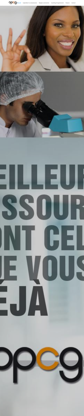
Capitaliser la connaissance (30, 3)
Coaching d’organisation (57, 3)
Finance (68, 3)
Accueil (19, 3)
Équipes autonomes (44, 3)
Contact (73, 3)
